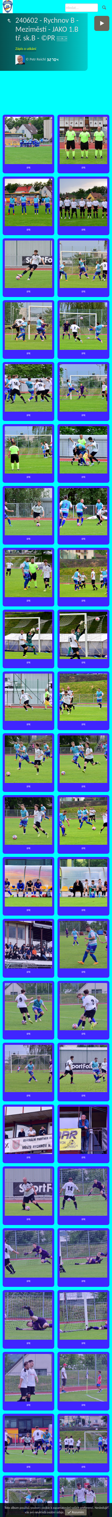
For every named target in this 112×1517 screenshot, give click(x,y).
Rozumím (77, 1512)
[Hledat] (81, 7)
